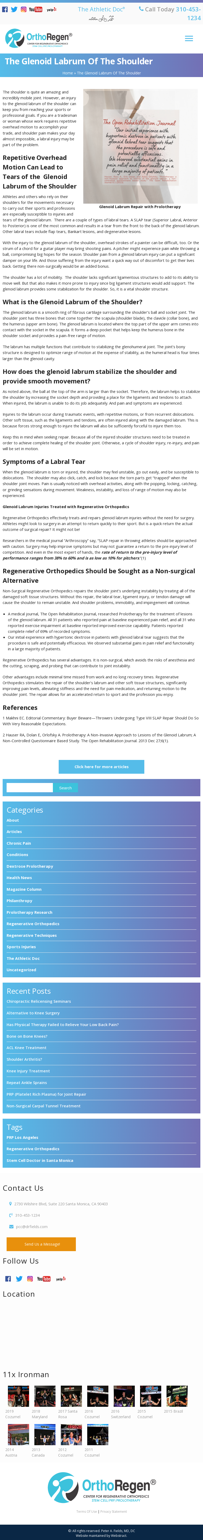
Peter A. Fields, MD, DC (118, 1528)
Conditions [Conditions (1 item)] (17, 854)
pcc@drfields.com (32, 1224)
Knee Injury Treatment (28, 1069)
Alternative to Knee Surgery (33, 1012)
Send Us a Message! (41, 1242)
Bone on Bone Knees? (27, 1035)
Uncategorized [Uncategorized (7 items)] (21, 970)
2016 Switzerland (121, 1400)
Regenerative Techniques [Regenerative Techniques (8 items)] (32, 935)
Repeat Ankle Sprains (27, 1081)
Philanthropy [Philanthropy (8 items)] (19, 900)
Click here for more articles (102, 766)
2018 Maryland (42, 1400)
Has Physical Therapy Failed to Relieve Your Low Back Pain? (63, 1024)
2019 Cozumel (15, 1400)
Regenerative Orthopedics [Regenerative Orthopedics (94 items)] (33, 923)
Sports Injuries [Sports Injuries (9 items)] (21, 947)
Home (67, 72)
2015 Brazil (174, 1398)
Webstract (118, 1533)
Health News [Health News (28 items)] (19, 877)
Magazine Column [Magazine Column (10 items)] (24, 889)
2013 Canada (42, 1439)
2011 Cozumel (95, 1439)
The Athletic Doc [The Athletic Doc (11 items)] (23, 958)
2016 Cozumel (95, 1400)
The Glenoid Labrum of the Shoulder (79, 61)
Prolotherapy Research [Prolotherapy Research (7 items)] (29, 912)
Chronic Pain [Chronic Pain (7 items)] (19, 843)
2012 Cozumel (68, 1439)
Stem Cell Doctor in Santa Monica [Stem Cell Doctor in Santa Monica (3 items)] (40, 1158)
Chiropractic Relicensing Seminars (39, 1001)
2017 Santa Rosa (68, 1400)
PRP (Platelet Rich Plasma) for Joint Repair (47, 1092)
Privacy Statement (113, 1509)
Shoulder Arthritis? (24, 1058)
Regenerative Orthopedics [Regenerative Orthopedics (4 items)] (33, 1146)
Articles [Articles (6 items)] (14, 831)
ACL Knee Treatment (27, 1046)
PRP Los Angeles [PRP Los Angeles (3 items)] (22, 1135)
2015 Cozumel (148, 1400)
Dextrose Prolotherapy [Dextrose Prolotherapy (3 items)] (30, 866)
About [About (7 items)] (13, 820)
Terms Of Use (86, 1509)
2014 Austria (15, 1439)
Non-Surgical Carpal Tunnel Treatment (44, 1104)
